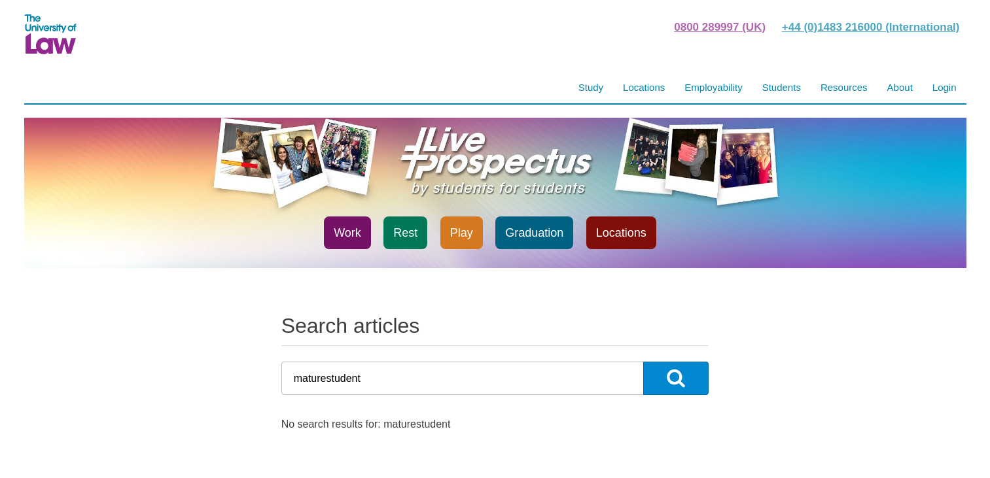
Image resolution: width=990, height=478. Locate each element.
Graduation (534, 232)
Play (461, 232)
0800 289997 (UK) (720, 27)
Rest (405, 232)
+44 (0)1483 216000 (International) (871, 27)
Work (347, 232)
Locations (621, 232)
